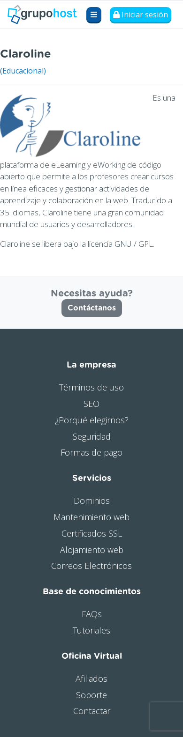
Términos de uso (91, 387)
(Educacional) (23, 71)
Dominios (92, 500)
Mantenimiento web (91, 517)
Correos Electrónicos (91, 565)
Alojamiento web (91, 549)
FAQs (92, 613)
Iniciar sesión (140, 14)
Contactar (91, 710)
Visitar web (164, 52)
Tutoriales (91, 630)
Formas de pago (91, 452)
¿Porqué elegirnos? (92, 420)
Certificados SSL (91, 533)
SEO (91, 403)
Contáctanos (92, 308)
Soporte (91, 694)
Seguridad (92, 436)
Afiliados (91, 678)
